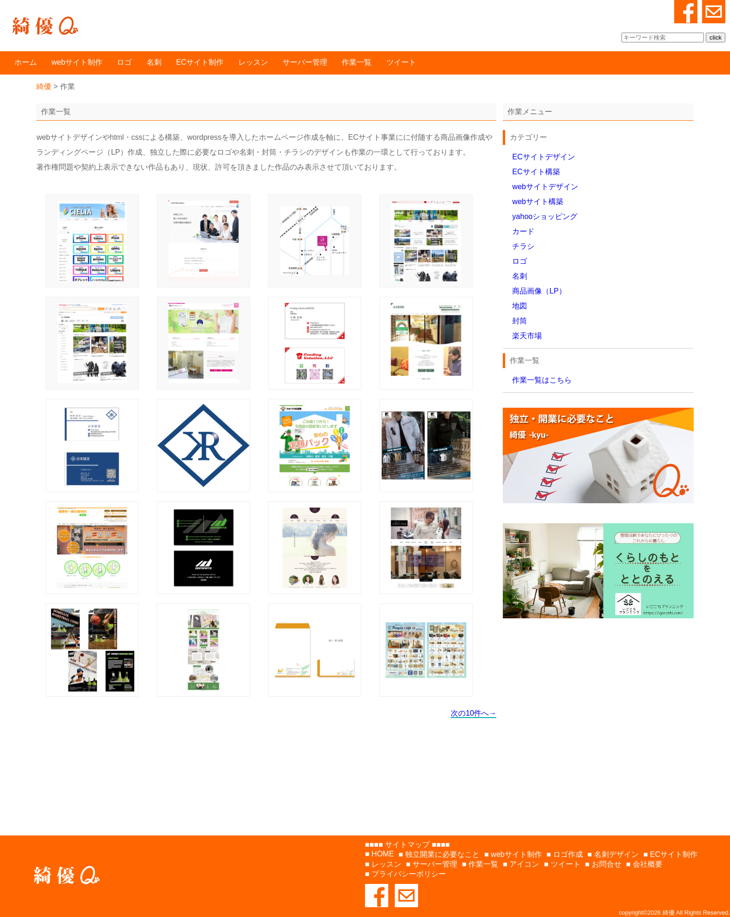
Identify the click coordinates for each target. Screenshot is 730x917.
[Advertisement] (598, 717)
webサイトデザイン (545, 187)
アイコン (524, 864)
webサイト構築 (537, 201)
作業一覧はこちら (542, 380)
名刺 (154, 62)
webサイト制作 (77, 62)
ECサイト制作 (199, 62)
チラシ (523, 246)
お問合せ (607, 864)
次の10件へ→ (473, 713)
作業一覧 (357, 62)
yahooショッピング (544, 216)
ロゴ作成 (568, 854)
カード (523, 231)
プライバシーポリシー (409, 874)
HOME (383, 854)
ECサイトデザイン (543, 157)
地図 (519, 306)
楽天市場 (527, 336)
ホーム (25, 62)
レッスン (253, 62)
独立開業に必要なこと (442, 854)
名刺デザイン (616, 854)
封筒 (519, 321)
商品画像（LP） (539, 291)
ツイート (401, 62)
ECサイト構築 (536, 172)
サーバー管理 (305, 62)
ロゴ (124, 62)
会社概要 (647, 864)
